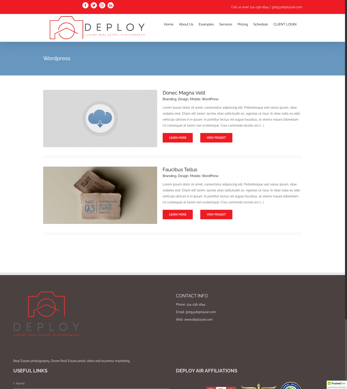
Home (20, 383)
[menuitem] (169, 24)
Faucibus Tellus (180, 169)
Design (183, 99)
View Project (216, 138)
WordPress (210, 99)
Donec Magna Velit (184, 93)
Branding (169, 99)
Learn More (177, 138)
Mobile (195, 99)
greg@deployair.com (287, 7)
